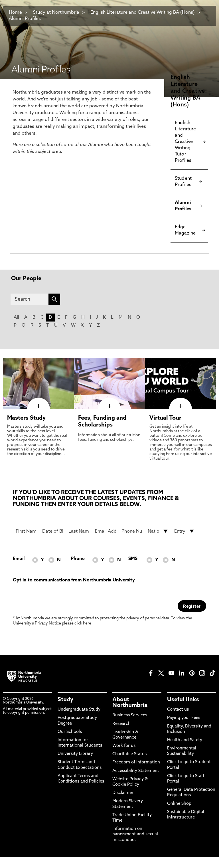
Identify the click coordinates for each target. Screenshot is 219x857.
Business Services (129, 715)
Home (15, 12)
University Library (75, 754)
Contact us (178, 710)
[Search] (29, 299)
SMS (132, 559)
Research (121, 724)
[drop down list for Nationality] (158, 531)
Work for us (123, 746)
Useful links (183, 700)
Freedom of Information (136, 762)
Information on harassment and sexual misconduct (135, 834)
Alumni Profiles (25, 19)
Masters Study (26, 418)
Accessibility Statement (135, 771)
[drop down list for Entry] (184, 531)
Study (65, 700)
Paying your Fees (183, 718)
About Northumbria (129, 702)
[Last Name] (79, 531)
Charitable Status (129, 754)
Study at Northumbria (56, 12)
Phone (78, 559)
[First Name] (26, 531)
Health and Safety (184, 740)
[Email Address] (105, 531)
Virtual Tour (165, 418)
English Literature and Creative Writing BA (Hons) (142, 12)
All (16, 317)
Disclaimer (122, 793)
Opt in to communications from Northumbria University (74, 580)
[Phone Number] (132, 531)
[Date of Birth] (52, 531)
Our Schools (70, 732)
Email (19, 559)
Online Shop (179, 804)
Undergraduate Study (79, 710)
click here (82, 623)
